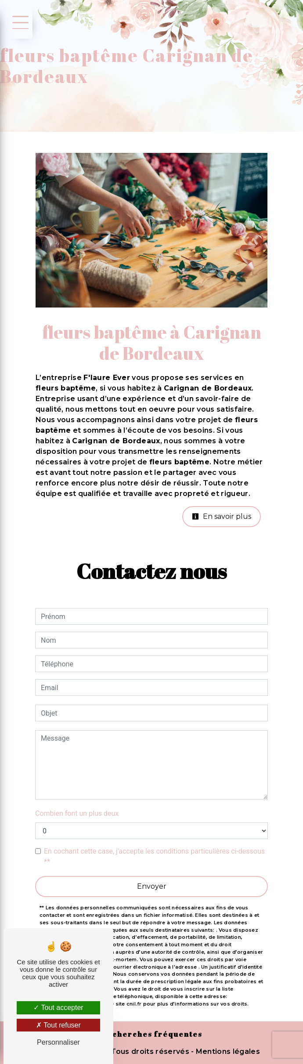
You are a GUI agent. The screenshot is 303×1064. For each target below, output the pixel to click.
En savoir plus (221, 516)
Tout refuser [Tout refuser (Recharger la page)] (58, 1025)
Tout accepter (58, 1007)
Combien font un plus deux (77, 813)
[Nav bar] (18, 22)
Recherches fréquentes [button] (151, 1034)
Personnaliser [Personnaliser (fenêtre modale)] (58, 1042)
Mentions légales (227, 1051)
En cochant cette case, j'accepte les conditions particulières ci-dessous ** (154, 856)
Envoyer (151, 886)
